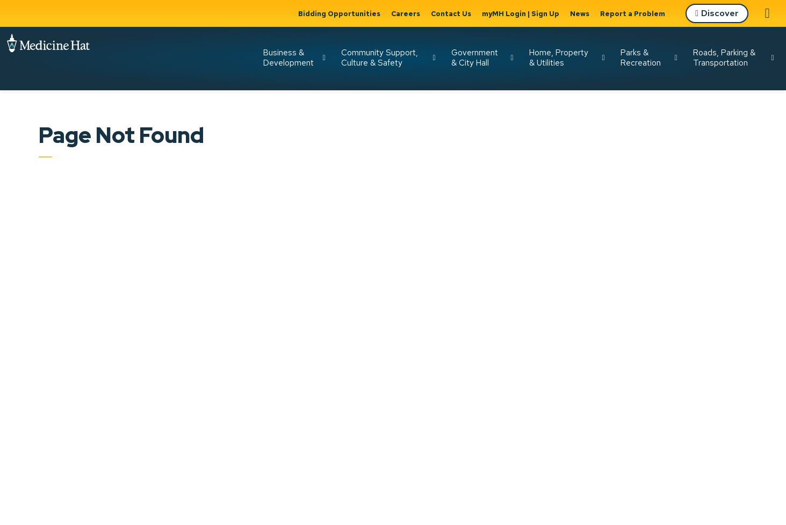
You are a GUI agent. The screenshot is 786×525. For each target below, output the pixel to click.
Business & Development (288, 57)
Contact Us (451, 13)
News (579, 13)
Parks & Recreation (641, 57)
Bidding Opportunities (339, 13)
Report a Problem (632, 13)
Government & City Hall (474, 57)
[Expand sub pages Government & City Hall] (512, 58)
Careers (405, 13)
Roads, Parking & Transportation (724, 57)
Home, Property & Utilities (558, 57)
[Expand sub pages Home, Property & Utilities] (603, 58)
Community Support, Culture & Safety (379, 57)
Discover (717, 14)
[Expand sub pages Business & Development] (324, 58)
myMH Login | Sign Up (520, 13)
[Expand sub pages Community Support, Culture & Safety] (434, 58)
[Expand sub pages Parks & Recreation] (675, 58)
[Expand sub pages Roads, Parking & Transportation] (772, 58)
